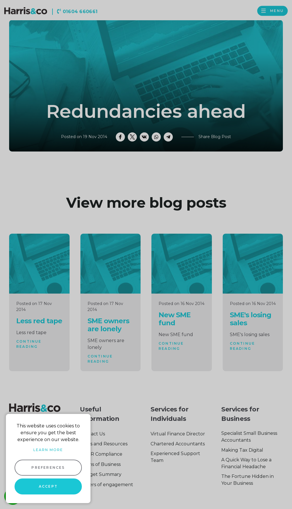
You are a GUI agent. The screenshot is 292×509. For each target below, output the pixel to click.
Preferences (48, 467)
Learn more (48, 450)
